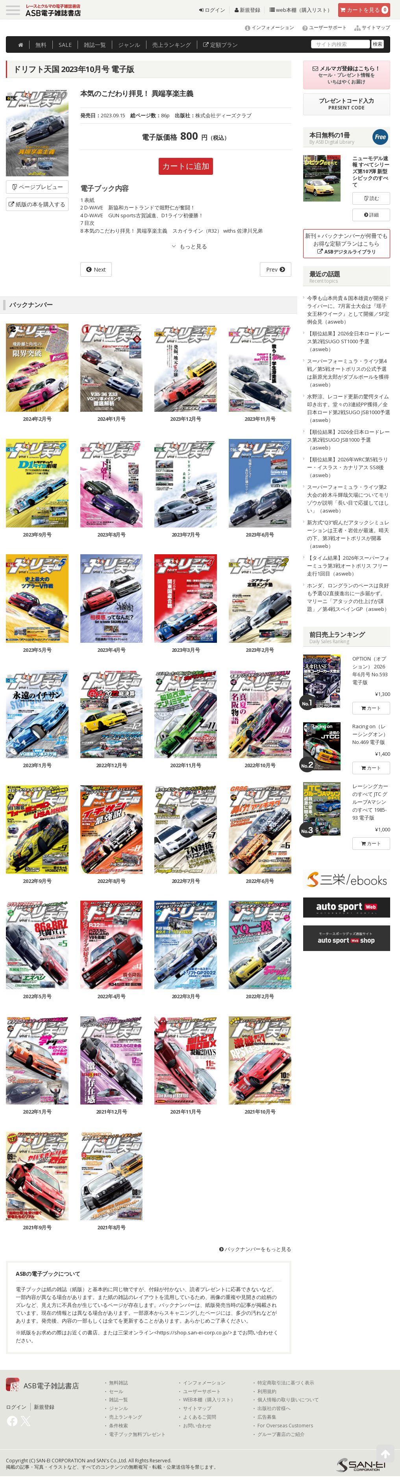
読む (372, 198)
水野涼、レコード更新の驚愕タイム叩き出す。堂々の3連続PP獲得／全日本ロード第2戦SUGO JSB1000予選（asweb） (348, 408)
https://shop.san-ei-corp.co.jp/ (193, 1332)
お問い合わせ (197, 1426)
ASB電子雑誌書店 (51, 1385)
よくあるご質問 (199, 1417)
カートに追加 (185, 166)
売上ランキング (125, 1417)
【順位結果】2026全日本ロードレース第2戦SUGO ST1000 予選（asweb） (348, 341)
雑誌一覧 (118, 1400)
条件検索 (118, 1426)
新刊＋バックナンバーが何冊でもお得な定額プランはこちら (346, 243)
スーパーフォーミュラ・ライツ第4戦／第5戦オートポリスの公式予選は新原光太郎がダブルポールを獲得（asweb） (348, 372)
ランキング (171, 44)
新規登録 (247, 9)
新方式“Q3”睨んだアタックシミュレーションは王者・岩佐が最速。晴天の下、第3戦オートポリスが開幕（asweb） (348, 534)
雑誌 (95, 44)
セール (116, 1391)
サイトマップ (369, 27)
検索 (377, 44)
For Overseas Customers (285, 1426)
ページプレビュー (37, 187)
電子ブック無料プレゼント (137, 1434)
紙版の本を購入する (37, 204)
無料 (40, 44)
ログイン (212, 9)
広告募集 (266, 1417)
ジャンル (129, 44)
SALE (65, 44)
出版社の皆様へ (274, 1408)
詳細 (371, 214)
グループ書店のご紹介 (281, 1434)
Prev (272, 269)
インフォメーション (266, 27)
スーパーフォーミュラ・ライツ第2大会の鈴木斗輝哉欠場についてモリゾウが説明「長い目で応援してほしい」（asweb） (348, 498)
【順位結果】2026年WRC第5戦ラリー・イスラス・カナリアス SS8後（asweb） (347, 467)
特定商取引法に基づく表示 (285, 1383)
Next (100, 269)
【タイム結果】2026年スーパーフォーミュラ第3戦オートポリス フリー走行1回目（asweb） (348, 565)
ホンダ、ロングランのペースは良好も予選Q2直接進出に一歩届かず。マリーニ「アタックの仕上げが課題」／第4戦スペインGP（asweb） (348, 597)
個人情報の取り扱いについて (288, 1400)
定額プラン (220, 44)
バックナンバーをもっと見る (255, 1249)
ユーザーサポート (321, 27)
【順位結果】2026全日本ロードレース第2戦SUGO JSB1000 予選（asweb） (348, 439)
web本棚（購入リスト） (301, 9)
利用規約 (266, 1391)
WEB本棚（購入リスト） (209, 1400)
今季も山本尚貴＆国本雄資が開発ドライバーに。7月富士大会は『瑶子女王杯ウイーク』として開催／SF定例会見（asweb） (348, 309)
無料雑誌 (118, 1383)
